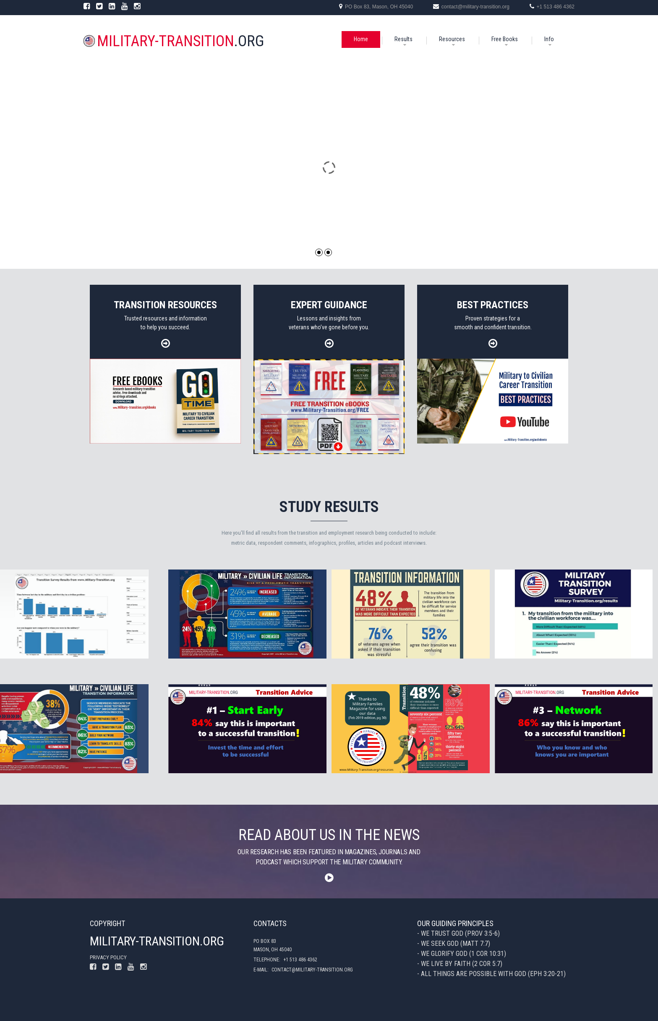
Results (403, 39)
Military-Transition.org (157, 941)
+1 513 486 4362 (552, 6)
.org (180, 41)
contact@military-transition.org (471, 6)
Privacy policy (108, 957)
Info (549, 39)
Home (361, 39)
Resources (452, 39)
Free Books (504, 39)
